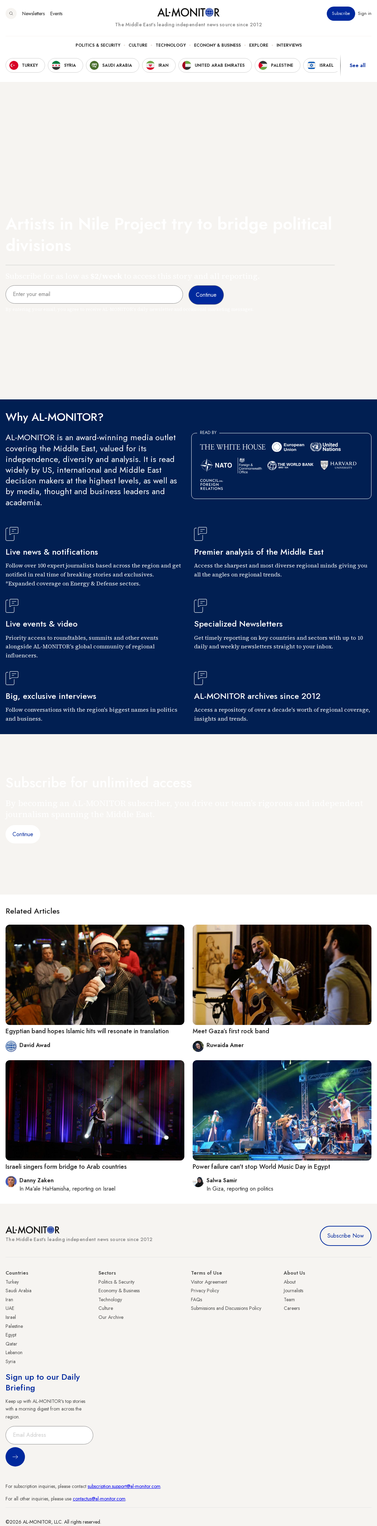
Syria (11, 1361)
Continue (22, 834)
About (290, 1281)
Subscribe (341, 13)
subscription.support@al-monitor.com (124, 1486)
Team (289, 1299)
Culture (138, 45)
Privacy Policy (205, 1290)
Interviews (289, 45)
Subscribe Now (345, 1236)
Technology (171, 45)
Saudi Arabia (19, 1290)
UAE (10, 1308)
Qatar (11, 1343)
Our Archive (110, 1317)
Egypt (11, 1334)
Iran (9, 1299)
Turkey (12, 1281)
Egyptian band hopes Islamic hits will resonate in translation (87, 1031)
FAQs (196, 1299)
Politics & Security (98, 45)
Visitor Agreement (209, 1281)
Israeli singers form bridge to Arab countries (66, 1166)
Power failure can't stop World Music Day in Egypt (261, 1166)
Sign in (364, 13)
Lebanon (14, 1352)
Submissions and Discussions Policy (226, 1308)
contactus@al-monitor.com (99, 1498)
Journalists (293, 1290)
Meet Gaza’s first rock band (231, 1031)
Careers (292, 1308)
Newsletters (33, 13)
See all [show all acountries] (358, 65)
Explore (258, 45)
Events (56, 13)
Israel (11, 1317)
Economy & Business (217, 45)
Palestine (14, 1326)
